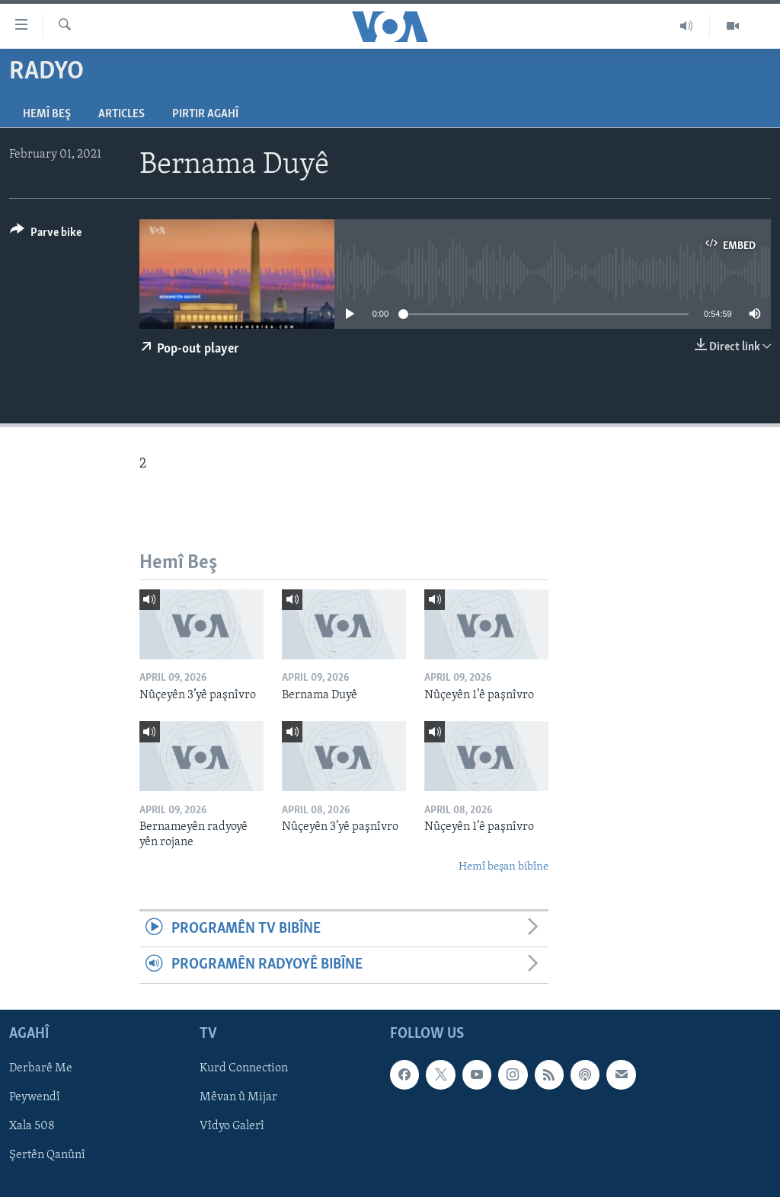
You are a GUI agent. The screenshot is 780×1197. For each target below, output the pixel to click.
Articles (121, 114)
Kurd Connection (244, 1068)
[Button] (46, 235)
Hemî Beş (47, 114)
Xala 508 (32, 1126)
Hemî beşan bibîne (503, 867)
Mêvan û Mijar (238, 1097)
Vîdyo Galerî (232, 1126)
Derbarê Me (40, 1068)
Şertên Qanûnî (47, 1155)
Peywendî (34, 1097)
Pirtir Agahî (205, 114)
